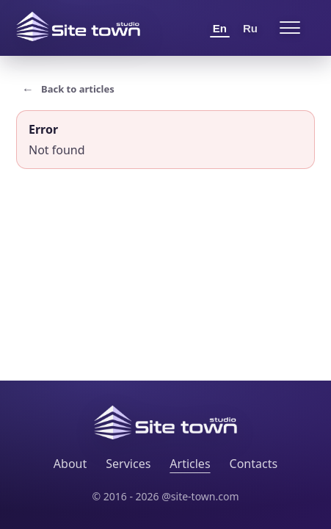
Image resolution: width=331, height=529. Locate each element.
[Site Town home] (78, 26)
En (220, 28)
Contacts (254, 464)
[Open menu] (290, 28)
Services (128, 464)
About (70, 464)
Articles (190, 464)
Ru (250, 28)
